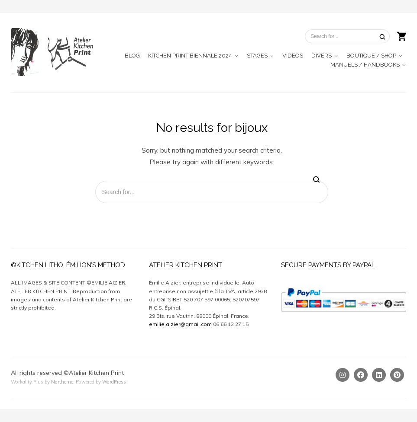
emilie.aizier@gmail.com (180, 324)
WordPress (114, 382)
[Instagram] (342, 375)
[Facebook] (361, 375)
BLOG (132, 55)
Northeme (62, 382)
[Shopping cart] (401, 35)
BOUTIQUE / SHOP (371, 55)
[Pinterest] (397, 375)
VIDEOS (292, 55)
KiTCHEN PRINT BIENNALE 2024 (190, 55)
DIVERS (321, 55)
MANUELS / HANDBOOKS (365, 64)
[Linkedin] (379, 375)
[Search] (382, 36)
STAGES (257, 55)
